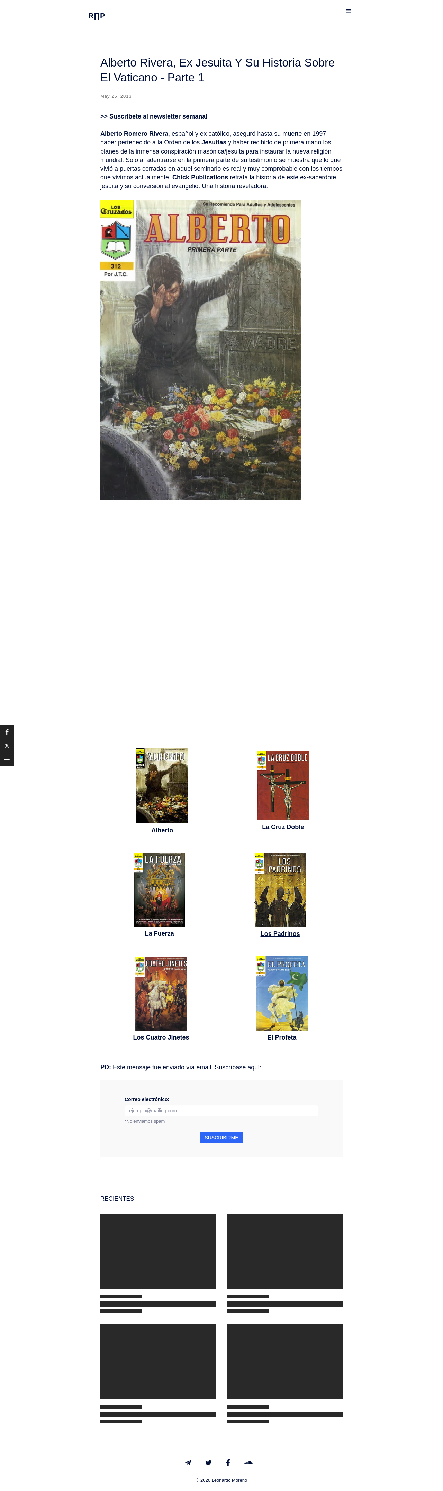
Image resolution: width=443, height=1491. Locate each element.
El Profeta (281, 1037)
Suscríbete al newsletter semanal (158, 116)
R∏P (96, 15)
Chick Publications (200, 177)
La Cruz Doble (283, 827)
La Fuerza (159, 933)
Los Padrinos (280, 933)
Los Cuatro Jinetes (161, 1037)
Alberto (162, 830)
